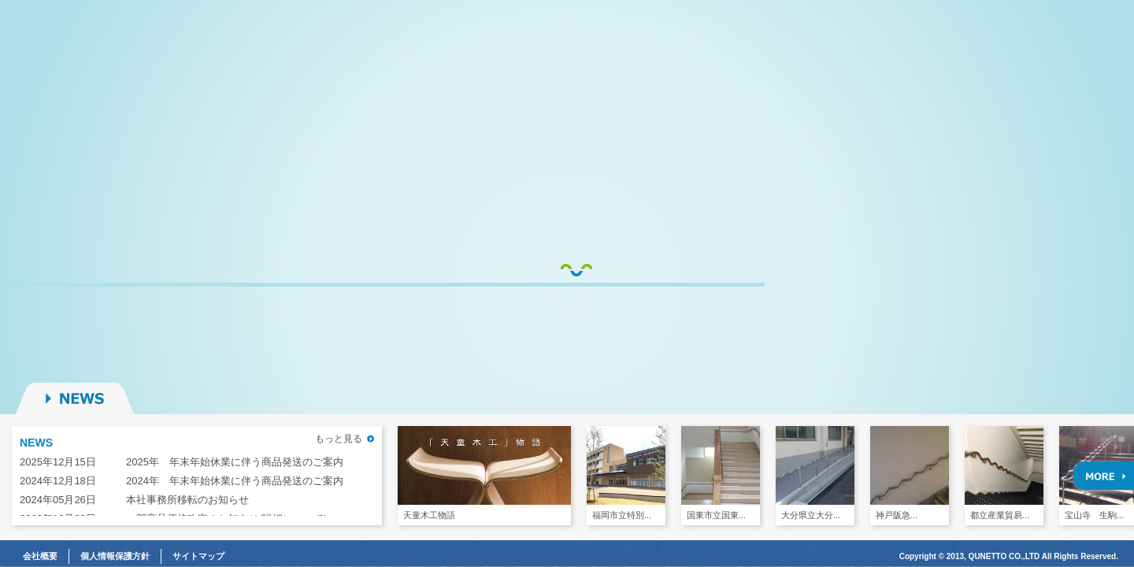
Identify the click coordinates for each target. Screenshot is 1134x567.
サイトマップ (198, 556)
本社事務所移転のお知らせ (187, 500)
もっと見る (338, 438)
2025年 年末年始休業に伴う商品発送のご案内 (234, 462)
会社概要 (40, 556)
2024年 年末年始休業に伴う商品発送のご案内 (234, 481)
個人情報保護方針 (115, 556)
